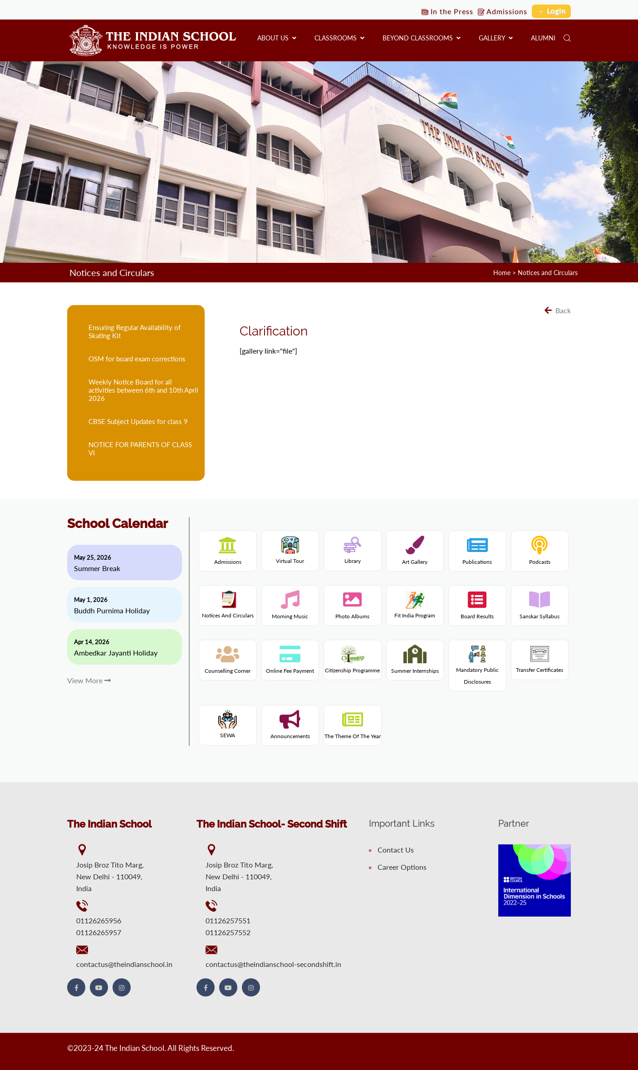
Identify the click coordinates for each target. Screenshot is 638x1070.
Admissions (502, 11)
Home (501, 272)
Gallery (496, 38)
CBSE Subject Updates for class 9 (138, 421)
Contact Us (391, 849)
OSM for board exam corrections (137, 359)
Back (558, 310)
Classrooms (339, 38)
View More (89, 680)
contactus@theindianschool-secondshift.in (273, 964)
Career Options (398, 867)
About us (276, 38)
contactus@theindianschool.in (124, 964)
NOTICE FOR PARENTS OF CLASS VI (140, 448)
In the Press (447, 11)
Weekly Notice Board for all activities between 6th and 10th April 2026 (143, 390)
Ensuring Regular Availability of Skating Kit (134, 331)
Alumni (543, 38)
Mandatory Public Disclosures (477, 667)
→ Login (551, 10)
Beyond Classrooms (422, 38)
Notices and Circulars (548, 272)
